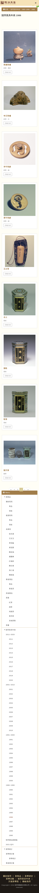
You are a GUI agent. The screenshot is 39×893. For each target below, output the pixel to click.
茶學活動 (10, 879)
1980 (11, 790)
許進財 (11, 561)
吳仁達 (11, 570)
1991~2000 (10, 735)
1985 (11, 812)
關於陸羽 (7, 876)
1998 (11, 771)
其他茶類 (12, 620)
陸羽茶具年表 (11, 630)
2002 (11, 694)
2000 (11, 780)
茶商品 (8, 497)
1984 (11, 808)
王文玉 (11, 538)
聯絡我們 (26, 881)
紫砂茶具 (9, 501)
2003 (11, 698)
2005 (11, 707)
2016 (11, 662)
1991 (11, 739)
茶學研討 (9, 849)
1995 (11, 758)
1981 (11, 794)
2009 (11, 726)
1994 (11, 753)
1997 (11, 767)
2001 (11, 689)
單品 (10, 506)
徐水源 (11, 534)
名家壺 (8, 529)
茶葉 (7, 598)
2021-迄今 (10, 844)
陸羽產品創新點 (12, 840)
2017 (11, 666)
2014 (11, 653)
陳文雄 (11, 566)
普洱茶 (11, 616)
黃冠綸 (11, 543)
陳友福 (11, 552)
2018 (11, 671)
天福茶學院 (13, 881)
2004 (11, 703)
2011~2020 (10, 634)
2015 (11, 657)
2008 (11, 721)
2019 (11, 675)
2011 (11, 639)
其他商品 (9, 593)
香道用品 (9, 579)
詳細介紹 (8, 72)
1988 (11, 826)
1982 (11, 799)
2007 (11, 717)
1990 (11, 835)
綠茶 (10, 607)
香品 (10, 584)
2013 (11, 648)
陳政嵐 (11, 575)
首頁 (5, 9)
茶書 (7, 625)
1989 (11, 831)
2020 (11, 680)
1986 (11, 817)
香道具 (11, 588)
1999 (11, 776)
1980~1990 (10, 785)
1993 (11, 749)
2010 (11, 730)
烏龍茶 (11, 611)
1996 (11, 762)
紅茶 (10, 602)
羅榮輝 (11, 556)
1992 (11, 744)
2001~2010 (10, 685)
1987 (11, 822)
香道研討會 (10, 863)
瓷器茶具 (9, 515)
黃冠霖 (11, 547)
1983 (11, 803)
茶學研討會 (10, 854)
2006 (11, 712)
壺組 (10, 511)
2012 (11, 644)
